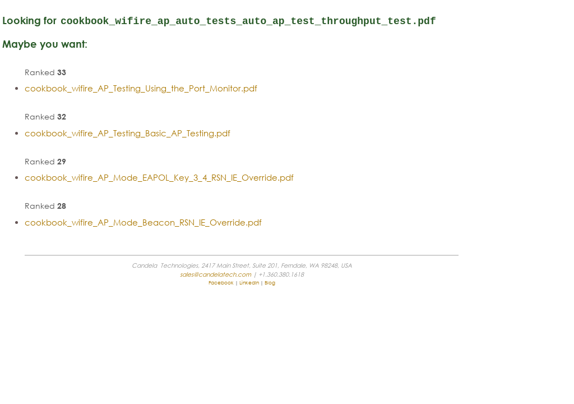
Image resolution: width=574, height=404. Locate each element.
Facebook (276, 326)
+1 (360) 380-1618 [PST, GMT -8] (452, 21)
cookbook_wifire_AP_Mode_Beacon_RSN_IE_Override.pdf (202, 265)
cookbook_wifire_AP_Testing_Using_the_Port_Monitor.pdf (200, 131)
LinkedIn (304, 326)
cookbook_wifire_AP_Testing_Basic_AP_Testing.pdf (186, 176)
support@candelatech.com (457, 12)
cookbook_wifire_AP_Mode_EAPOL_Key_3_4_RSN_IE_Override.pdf (218, 220)
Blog (325, 326)
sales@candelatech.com (462, 4)
